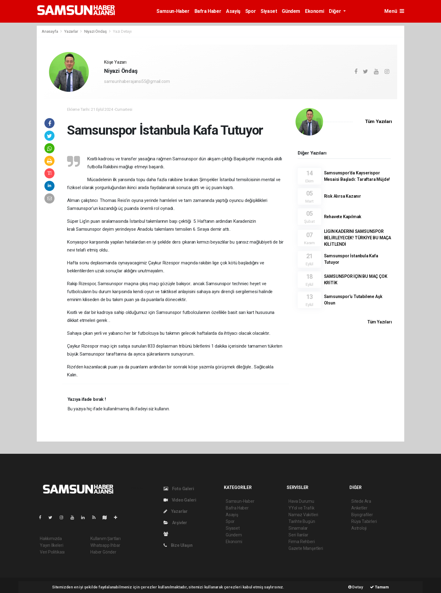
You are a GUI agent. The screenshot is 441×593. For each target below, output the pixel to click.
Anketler (359, 507)
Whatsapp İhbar (105, 545)
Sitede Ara (361, 501)
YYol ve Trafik (301, 507)
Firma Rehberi (301, 541)
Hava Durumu (301, 501)
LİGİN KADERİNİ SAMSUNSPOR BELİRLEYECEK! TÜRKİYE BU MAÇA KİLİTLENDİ (357, 238)
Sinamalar (298, 528)
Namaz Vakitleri (303, 514)
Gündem (291, 11)
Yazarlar (71, 31)
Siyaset (269, 11)
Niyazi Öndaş (96, 31)
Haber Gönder (103, 552)
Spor (250, 11)
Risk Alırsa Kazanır (342, 196)
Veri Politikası (52, 552)
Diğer (335, 11)
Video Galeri (180, 500)
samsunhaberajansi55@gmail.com (137, 81)
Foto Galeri (179, 488)
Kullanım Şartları (105, 538)
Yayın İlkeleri (51, 545)
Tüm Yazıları (378, 121)
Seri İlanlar (298, 534)
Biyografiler (362, 514)
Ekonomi (314, 11)
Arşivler (175, 522)
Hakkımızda (51, 538)
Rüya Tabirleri (364, 521)
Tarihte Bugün (301, 521)
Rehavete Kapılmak (343, 216)
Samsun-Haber (172, 11)
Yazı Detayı (122, 31)
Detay (355, 587)
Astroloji (359, 528)
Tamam (379, 587)
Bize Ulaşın (178, 545)
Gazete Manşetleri (305, 548)
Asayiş (233, 11)
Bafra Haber (207, 11)
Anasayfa (50, 31)
